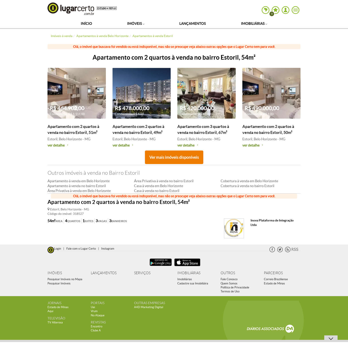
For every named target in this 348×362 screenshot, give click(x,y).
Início (86, 23)
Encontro (96, 326)
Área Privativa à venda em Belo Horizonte (79, 191)
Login (57, 248)
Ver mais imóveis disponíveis (174, 157)
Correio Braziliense (276, 279)
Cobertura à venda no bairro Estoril (247, 186)
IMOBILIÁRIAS (188, 273)
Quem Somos (229, 283)
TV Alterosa (55, 322)
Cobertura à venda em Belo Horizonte (249, 181)
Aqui (50, 311)
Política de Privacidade (235, 287)
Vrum (94, 311)
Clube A (96, 330)
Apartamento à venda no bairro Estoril (76, 186)
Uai (93, 307)
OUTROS (228, 273)
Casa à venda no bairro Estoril (156, 191)
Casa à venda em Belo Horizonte (158, 186)
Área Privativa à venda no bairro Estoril (164, 181)
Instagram (107, 248)
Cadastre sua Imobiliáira (192, 283)
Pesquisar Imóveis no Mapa (64, 279)
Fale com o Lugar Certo (81, 248)
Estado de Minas (274, 283)
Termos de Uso (230, 291)
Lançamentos (192, 23)
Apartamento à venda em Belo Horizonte (78, 181)
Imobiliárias (254, 23)
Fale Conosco (229, 279)
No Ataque (98, 315)
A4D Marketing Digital (148, 307)
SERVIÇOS (142, 273)
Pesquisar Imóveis (59, 283)
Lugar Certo (71, 8)
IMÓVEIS (54, 273)
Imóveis (135, 23)
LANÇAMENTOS (104, 273)
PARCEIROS (273, 273)
